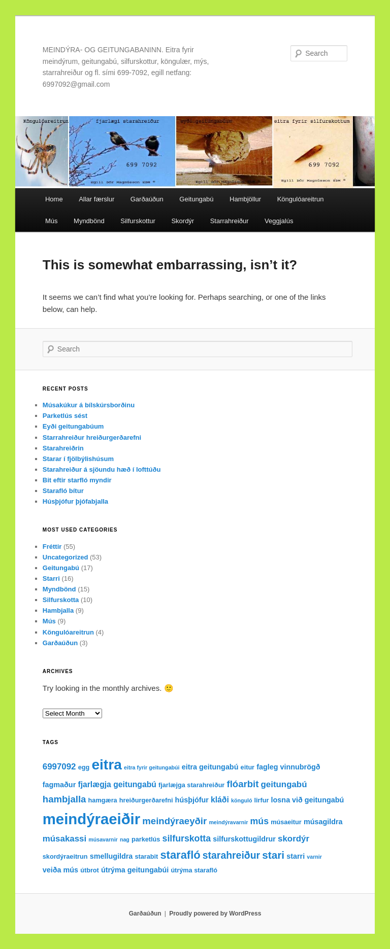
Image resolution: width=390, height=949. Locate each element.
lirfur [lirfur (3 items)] (261, 800)
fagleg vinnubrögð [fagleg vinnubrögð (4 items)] (288, 767)
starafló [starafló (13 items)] (180, 855)
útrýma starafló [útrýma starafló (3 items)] (194, 870)
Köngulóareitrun (300, 199)
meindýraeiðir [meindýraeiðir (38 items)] (91, 819)
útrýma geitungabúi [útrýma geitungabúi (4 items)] (135, 870)
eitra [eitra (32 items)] (106, 764)
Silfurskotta (61, 600)
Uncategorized (65, 557)
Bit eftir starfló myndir (77, 480)
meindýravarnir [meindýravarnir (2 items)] (228, 822)
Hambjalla (58, 610)
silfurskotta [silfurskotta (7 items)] (186, 838)
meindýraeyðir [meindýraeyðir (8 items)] (174, 821)
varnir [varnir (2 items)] (314, 857)
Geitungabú (196, 199)
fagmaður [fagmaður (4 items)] (59, 785)
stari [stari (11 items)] (273, 855)
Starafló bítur (63, 491)
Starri (51, 578)
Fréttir (52, 546)
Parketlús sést (65, 415)
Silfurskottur (137, 221)
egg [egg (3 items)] (84, 767)
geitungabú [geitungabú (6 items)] (284, 784)
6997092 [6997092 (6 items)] (59, 766)
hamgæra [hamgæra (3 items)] (102, 800)
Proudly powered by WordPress (215, 913)
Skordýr (182, 221)
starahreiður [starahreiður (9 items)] (231, 855)
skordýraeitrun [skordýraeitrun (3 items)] (65, 856)
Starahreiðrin (63, 448)
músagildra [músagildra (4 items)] (323, 822)
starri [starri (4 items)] (295, 856)
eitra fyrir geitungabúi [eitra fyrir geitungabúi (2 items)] (152, 767)
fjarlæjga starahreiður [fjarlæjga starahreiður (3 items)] (191, 785)
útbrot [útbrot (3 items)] (89, 870)
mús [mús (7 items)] (259, 821)
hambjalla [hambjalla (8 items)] (64, 799)
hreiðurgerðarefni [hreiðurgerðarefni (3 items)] (146, 800)
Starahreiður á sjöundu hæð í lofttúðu (102, 469)
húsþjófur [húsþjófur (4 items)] (192, 800)
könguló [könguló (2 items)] (241, 800)
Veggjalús (279, 221)
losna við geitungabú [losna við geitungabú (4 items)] (307, 800)
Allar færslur (96, 199)
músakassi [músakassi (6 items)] (64, 838)
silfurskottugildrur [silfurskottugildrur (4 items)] (244, 839)
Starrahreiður (229, 221)
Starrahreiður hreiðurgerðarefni (92, 437)
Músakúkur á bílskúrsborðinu (89, 405)
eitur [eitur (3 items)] (247, 767)
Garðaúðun (147, 199)
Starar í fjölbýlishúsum (78, 459)
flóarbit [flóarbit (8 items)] (242, 784)
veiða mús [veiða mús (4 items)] (60, 870)
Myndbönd (89, 221)
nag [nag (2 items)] (124, 839)
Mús (51, 221)
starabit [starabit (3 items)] (146, 856)
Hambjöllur (245, 199)
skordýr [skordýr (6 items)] (293, 838)
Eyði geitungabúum (73, 426)
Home (54, 199)
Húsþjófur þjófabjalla (75, 501)
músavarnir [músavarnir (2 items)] (102, 839)
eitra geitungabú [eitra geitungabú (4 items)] (210, 767)
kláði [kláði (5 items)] (220, 799)
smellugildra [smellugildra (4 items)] (111, 856)
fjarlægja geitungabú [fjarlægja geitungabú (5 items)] (117, 784)
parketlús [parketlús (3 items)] (146, 839)
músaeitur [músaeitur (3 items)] (286, 822)
